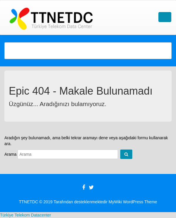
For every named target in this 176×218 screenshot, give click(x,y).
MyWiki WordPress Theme (133, 201)
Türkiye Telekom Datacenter (25, 215)
